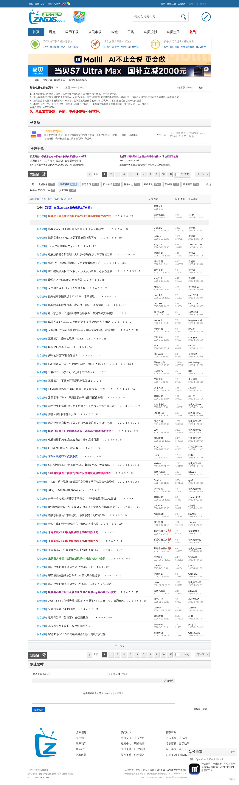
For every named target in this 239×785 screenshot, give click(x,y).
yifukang (158, 228)
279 (137, 423)
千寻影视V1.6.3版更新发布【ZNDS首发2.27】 (74, 541)
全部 (32, 184)
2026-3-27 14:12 (196, 627)
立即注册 (171, 3)
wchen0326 (194, 633)
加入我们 (81, 749)
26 (131, 216)
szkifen (157, 236)
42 (176, 531)
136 (177, 387)
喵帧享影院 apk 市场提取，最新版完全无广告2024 (76, 515)
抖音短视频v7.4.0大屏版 (62, 609)
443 (128, 558)
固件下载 (126, 749)
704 (177, 607)
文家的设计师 (195, 446)
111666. (192, 607)
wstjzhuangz (194, 362)
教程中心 (126, 743)
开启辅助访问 (159, 2)
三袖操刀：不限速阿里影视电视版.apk (70, 380)
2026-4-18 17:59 (196, 365)
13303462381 (195, 244)
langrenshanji (195, 320)
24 (99, 448)
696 (124, 263)
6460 (177, 438)
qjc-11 (191, 480)
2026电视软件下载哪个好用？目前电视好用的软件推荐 (79, 473)
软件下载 (48, 47)
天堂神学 (192, 379)
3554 (177, 480)
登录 (163, 3)
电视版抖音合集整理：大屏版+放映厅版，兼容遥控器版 (80, 254)
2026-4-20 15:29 (196, 256)
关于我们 (81, 737)
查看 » (232, 779)
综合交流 (126, 737)
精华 (63, 199)
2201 (177, 430)
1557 (177, 236)
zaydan (192, 387)
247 (177, 591)
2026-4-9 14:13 (195, 508)
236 (177, 446)
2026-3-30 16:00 (196, 602)
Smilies (62, 681)
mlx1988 (158, 295)
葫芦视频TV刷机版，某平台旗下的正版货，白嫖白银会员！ (82, 406)
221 (136, 431)
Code (57, 681)
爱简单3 (158, 206)
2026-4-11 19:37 (196, 449)
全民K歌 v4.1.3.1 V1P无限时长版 (66, 288)
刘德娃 (191, 505)
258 (177, 214)
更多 (70, 199)
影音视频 (68, 184)
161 (177, 396)
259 (177, 337)
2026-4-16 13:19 (196, 390)
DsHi (156, 455)
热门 (50, 199)
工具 (130, 32)
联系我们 (81, 743)
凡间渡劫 (158, 633)
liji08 (156, 345)
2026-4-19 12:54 (196, 331)
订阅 (201, 87)
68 (176, 270)
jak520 (191, 565)
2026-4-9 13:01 (195, 525)
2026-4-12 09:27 (196, 424)
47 (124, 305)
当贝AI (183, 737)
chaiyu (191, 345)
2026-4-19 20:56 (196, 314)
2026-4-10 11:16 (196, 466)
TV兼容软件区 (53, 131)
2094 (177, 522)
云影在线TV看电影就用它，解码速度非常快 (73, 523)
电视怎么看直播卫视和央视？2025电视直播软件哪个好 (79, 216)
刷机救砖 (139, 743)
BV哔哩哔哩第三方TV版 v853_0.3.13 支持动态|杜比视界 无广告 (84, 507)
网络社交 (132, 184)
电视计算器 (72, 47)
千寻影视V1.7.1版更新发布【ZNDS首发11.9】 (74, 550)
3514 (177, 616)
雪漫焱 (191, 228)
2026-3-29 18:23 (196, 610)
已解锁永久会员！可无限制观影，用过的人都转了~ (77, 363)
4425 (177, 557)
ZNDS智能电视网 (29, 79)
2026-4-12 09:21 (196, 432)
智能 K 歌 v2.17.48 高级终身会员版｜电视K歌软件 (76, 634)
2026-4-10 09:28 (196, 491)
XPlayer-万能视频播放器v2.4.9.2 (66, 490)
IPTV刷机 (139, 749)
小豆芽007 (193, 599)
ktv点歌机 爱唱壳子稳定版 (63, 448)
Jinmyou (192, 337)
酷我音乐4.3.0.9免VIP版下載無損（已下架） (73, 237)
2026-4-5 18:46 (195, 577)
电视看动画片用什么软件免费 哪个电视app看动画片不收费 (149, 156)
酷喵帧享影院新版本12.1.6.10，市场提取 (71, 296)
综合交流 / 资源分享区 (54, 79)
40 (99, 355)
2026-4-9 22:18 (195, 500)
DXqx (191, 214)
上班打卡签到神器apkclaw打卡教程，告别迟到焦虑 (145, 164)
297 (177, 286)
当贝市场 (95, 32)
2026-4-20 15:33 (196, 247)
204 (109, 584)
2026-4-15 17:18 (196, 399)
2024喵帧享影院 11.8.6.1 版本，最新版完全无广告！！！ (80, 389)
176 (99, 456)
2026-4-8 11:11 (195, 533)
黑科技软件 (159, 362)
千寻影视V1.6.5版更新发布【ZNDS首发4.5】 (74, 532)
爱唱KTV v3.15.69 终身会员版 (65, 279)
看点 (52, 32)
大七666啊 (159, 312)
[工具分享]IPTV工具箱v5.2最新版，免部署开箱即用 (55, 160)
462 (177, 303)
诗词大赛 (192, 354)
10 (163, 174)
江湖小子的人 (160, 404)
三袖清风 (158, 337)
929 (156, 430)
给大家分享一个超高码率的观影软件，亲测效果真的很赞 (81, 313)
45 (133, 254)
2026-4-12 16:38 (196, 407)
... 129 (169, 175)
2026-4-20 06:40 (196, 289)
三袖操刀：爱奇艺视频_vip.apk (65, 338)
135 (177, 345)
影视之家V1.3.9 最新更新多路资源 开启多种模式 (76, 229)
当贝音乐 (184, 749)
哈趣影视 (171, 743)
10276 (178, 362)
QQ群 (43, 3)
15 (176, 624)
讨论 (63, 47)
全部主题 (34, 199)
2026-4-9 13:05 (195, 516)
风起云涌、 (159, 421)
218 (177, 565)
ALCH (191, 616)
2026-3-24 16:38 (196, 635)
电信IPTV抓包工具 (59, 347)
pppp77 (192, 624)
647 (122, 439)
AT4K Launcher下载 (129, 160)
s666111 (158, 565)
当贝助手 (184, 743)
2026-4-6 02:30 (195, 568)
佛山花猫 (158, 354)
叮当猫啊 (158, 261)
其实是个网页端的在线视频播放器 (67, 626)
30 (106, 288)
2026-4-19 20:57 (196, 306)
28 (115, 296)
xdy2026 (192, 591)
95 (176, 329)
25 (137, 592)
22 (107, 567)
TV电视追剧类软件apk (61, 246)
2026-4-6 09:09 (195, 560)
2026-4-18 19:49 (196, 357)
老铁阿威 (158, 253)
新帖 (138, 770)
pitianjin (190, 136)
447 (177, 278)
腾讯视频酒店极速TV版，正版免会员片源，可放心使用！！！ (84, 271)
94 (176, 505)
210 (120, 524)
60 (176, 497)
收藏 (37, 3)
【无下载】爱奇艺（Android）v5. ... (187, 133)
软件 (152, 770)
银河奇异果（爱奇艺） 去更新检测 (68, 617)
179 (137, 465)
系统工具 (152, 184)
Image (43, 681)
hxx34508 (159, 514)
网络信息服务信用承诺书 (134, 774)
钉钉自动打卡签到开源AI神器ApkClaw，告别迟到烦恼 (57, 164)
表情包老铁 (159, 214)
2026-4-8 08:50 (195, 542)
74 (139, 406)
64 (176, 548)
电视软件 (46, 184)
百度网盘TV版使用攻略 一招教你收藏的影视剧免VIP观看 (58, 156)
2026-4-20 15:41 (196, 230)
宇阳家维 (192, 557)
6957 (177, 261)
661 (177, 244)
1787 (177, 463)
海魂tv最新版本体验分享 (62, 414)
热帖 (57, 199)
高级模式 (168, 680)
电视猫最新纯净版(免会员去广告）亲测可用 (73, 439)
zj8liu (190, 455)
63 (176, 574)
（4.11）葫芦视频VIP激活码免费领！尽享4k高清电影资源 (81, 481)
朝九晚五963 (194, 404)
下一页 (200, 174)
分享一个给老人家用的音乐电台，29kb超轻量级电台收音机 (82, 498)
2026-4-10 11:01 (196, 474)
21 (97, 414)
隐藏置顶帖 (151, 216)
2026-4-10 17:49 (196, 458)
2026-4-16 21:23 (196, 382)
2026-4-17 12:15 (196, 373)
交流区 (107, 47)
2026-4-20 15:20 (196, 264)
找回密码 (181, 3)
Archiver (129, 770)
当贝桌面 (171, 749)
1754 (177, 455)
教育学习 (90, 184)
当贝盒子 (173, 32)
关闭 (233, 752)
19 (132, 473)
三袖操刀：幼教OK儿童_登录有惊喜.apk (71, 372)
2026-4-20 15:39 (196, 239)
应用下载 (72, 32)
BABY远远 (193, 286)
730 (177, 404)
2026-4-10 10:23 (196, 483)
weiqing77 (193, 574)
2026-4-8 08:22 (195, 551)
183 (177, 472)
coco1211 (193, 295)
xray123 (158, 244)
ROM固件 (201, 47)
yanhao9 (158, 320)
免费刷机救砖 (188, 47)
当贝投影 (150, 32)
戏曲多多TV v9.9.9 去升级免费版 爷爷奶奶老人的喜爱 (79, 321)
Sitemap (161, 770)
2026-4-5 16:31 (195, 585)
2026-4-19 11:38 (196, 340)
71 (97, 609)
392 (177, 354)
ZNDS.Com (44, 778)
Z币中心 (135, 47)
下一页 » (119, 646)
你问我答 (175, 47)
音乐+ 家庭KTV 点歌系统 (62, 456)
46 (176, 488)
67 (94, 246)
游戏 (56, 47)
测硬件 (116, 47)
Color (39, 681)
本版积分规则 (200, 709)
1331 (177, 228)
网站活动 (125, 47)
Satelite (157, 480)
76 (176, 320)
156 (121, 237)
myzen (191, 329)
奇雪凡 (157, 286)
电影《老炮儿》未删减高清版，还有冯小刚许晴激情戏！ (81, 431)
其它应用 (67, 190)
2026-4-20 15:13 (196, 281)
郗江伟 (191, 396)
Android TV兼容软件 (42, 190)
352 (110, 617)
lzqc (190, 371)
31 (176, 312)
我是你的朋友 (160, 531)
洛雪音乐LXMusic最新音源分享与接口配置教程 (75, 397)
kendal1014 (159, 413)
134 (126, 229)
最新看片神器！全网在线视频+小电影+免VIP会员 (76, 558)
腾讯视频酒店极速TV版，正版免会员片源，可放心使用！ (81, 422)
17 (124, 397)
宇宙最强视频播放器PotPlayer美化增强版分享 (74, 575)
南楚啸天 (158, 557)
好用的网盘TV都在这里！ (63, 355)
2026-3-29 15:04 (196, 619)
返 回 (96, 174)
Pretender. (159, 624)
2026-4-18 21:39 (196, 348)
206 (177, 413)
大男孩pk (158, 270)
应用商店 (191, 184)
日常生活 (111, 184)
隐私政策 (81, 754)
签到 (193, 32)
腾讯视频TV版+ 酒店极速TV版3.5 (67, 567)
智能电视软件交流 (78, 79)
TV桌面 (172, 184)
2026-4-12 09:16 (196, 441)
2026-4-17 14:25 (196, 217)
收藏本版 (184, 87)
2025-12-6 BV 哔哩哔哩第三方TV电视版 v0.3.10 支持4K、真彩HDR (86, 600)
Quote (53, 681)
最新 (43, 199)
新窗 (150, 199)
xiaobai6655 (194, 497)
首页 (31, 3)
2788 (177, 421)
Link (48, 681)
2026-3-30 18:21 (196, 593)
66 (176, 539)
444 (177, 253)
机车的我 (158, 599)
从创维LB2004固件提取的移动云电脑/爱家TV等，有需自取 (82, 330)
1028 (130, 364)
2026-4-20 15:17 (196, 272)
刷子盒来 (158, 488)
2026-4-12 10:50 (196, 415)
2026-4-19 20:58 (196, 298)
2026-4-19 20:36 (196, 323)
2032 (177, 582)
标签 (145, 770)
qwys (156, 582)
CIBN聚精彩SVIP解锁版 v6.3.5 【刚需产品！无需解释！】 (81, 464)
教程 (114, 32)
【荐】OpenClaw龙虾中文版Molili (206, 759)
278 (177, 295)
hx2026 (192, 472)
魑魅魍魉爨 (194, 531)
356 (137, 482)
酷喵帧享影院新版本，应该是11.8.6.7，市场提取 (76, 305)
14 (90, 347)
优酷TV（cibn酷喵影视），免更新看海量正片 (74, 262)
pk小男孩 (158, 387)
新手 (166, 47)
